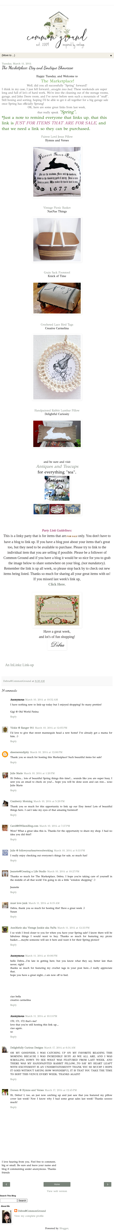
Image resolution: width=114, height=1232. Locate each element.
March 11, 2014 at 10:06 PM (41, 955)
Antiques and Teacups (57, 466)
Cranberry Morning (21, 801)
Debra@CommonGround (32, 1211)
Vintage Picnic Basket (56, 207)
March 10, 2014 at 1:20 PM (39, 773)
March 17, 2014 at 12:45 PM (61, 1090)
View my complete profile (29, 1215)
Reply (13, 716)
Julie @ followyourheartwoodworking (31, 850)
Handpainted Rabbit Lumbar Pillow (57, 410)
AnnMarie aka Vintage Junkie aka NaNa (33, 927)
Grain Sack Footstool (57, 272)
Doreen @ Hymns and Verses (27, 1090)
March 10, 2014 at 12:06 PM (46, 752)
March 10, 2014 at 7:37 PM (54, 825)
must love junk (18, 903)
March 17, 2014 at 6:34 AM (59, 1047)
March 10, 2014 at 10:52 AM (41, 699)
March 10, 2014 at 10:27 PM (63, 871)
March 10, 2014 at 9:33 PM (69, 850)
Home (57, 1184)
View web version (57, 1191)
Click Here (56, 584)
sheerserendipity (19, 752)
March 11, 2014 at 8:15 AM (44, 903)
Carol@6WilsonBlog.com (24, 825)
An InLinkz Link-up (19, 665)
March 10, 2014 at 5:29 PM (49, 801)
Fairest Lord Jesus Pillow (57, 136)
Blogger (63, 1228)
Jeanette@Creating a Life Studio (28, 871)
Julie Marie (16, 773)
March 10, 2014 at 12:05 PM (51, 727)
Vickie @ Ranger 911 (22, 727)
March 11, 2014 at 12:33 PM (73, 927)
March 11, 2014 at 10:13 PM (41, 1016)
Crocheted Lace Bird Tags (57, 324)
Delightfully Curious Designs (26, 1047)
